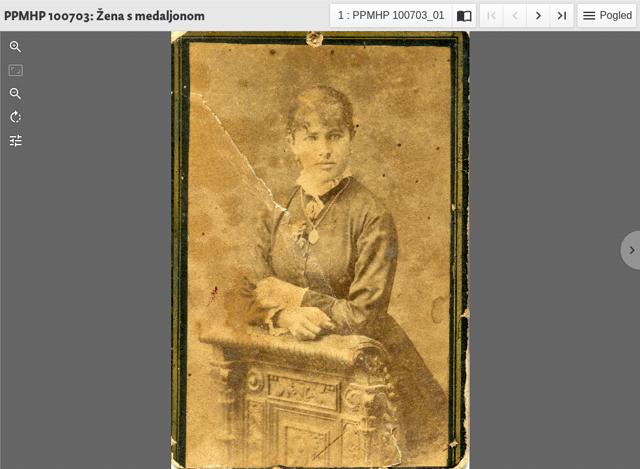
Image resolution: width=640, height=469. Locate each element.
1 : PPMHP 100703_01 (390, 17)
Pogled (606, 15)
